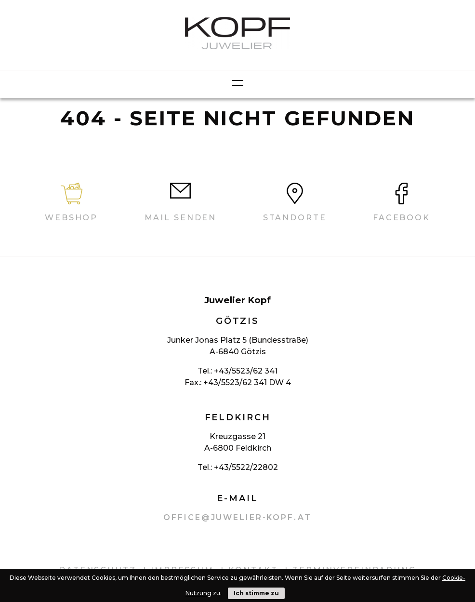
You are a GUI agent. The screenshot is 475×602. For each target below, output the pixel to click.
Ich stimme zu (256, 593)
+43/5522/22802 (246, 467)
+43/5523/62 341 (245, 370)
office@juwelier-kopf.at (237, 517)
